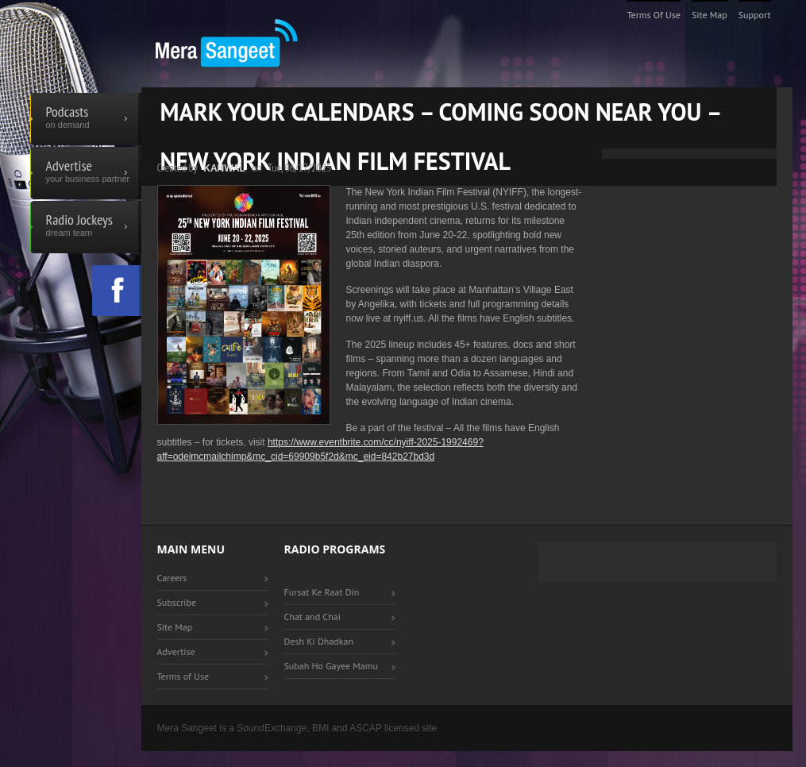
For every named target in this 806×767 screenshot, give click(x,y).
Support (755, 15)
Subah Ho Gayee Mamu (331, 666)
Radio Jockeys (85, 227)
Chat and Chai (312, 616)
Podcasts (85, 119)
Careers (172, 578)
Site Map (709, 15)
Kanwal (224, 168)
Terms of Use (654, 15)
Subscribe (177, 602)
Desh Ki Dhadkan (319, 641)
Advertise (85, 173)
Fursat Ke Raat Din (322, 592)
